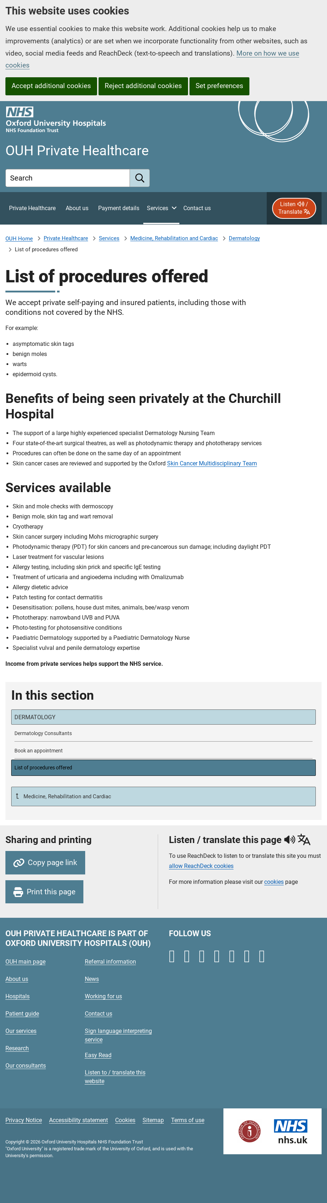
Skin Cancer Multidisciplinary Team (212, 463)
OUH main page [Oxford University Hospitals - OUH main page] (25, 961)
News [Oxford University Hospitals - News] (92, 979)
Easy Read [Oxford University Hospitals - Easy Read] (98, 1055)
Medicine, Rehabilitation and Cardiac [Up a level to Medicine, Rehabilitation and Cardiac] (66, 796)
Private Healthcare (66, 238)
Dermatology (244, 238)
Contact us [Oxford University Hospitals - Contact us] (98, 1013)
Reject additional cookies (143, 86)
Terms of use (187, 1120)
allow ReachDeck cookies (201, 866)
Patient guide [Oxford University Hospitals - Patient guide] (22, 1013)
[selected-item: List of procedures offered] (163, 768)
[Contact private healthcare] (197, 208)
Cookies (125, 1120)
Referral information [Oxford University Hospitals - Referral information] (110, 961)
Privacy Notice (23, 1120)
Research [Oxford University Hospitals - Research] (17, 1048)
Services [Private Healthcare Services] (109, 238)
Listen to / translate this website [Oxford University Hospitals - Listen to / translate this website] (115, 1077)
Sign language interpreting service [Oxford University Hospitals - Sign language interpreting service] (118, 1035)
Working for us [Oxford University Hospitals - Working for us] (103, 996)
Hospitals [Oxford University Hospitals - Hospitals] (17, 996)
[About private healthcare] (77, 208)
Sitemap (153, 1120)
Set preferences (219, 86)
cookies (274, 881)
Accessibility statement (78, 1120)
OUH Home (19, 238)
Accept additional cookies (51, 86)
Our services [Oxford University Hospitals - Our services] (20, 1031)
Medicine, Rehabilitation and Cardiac (174, 238)
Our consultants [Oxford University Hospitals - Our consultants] (25, 1065)
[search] (140, 178)
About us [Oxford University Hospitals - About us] (16, 979)
